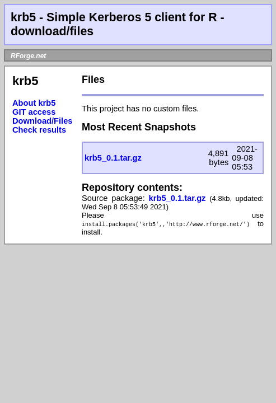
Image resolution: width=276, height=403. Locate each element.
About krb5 (33, 103)
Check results (39, 129)
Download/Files (42, 120)
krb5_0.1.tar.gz (113, 157)
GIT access (33, 111)
